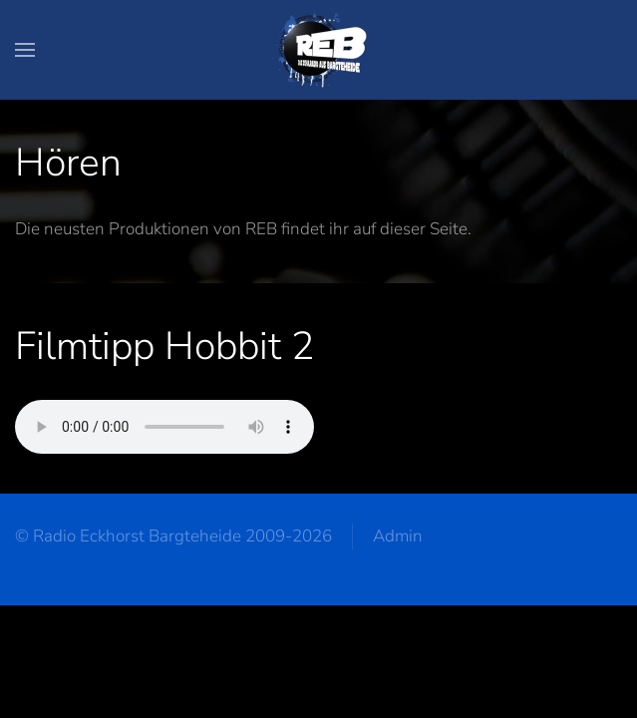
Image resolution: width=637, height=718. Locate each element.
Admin (398, 536)
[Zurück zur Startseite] (319, 50)
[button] (25, 50)
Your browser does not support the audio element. (164, 427)
